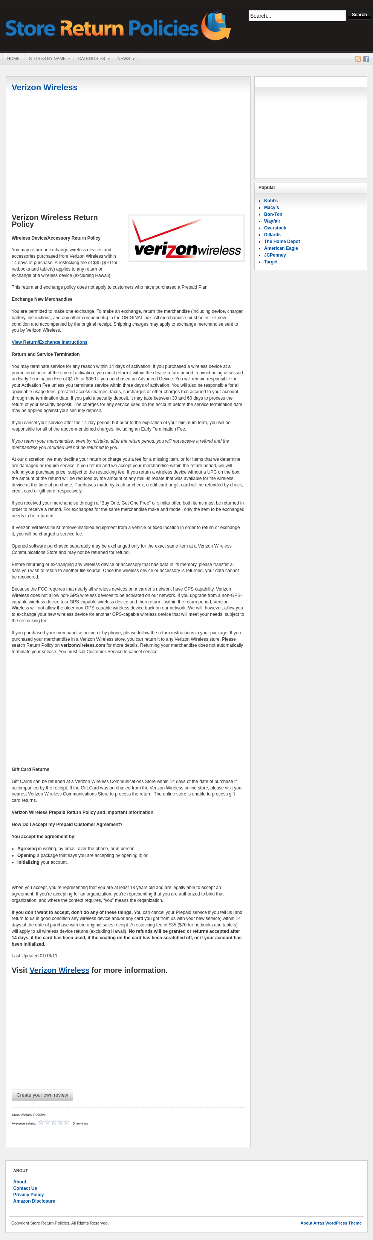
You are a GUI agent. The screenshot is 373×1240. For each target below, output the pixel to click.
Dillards (272, 234)
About (19, 1182)
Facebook (366, 59)
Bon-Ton (273, 214)
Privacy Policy (28, 1194)
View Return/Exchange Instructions (49, 342)
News (124, 59)
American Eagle (281, 248)
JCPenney (275, 255)
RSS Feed (358, 59)
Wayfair (272, 221)
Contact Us (25, 1188)
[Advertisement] (128, 153)
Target (271, 262)
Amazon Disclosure (34, 1201)
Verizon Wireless (45, 87)
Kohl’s (271, 200)
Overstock (275, 228)
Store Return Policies (119, 24)
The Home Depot (282, 241)
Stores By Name (47, 59)
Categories (91, 59)
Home (13, 58)
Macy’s (271, 207)
